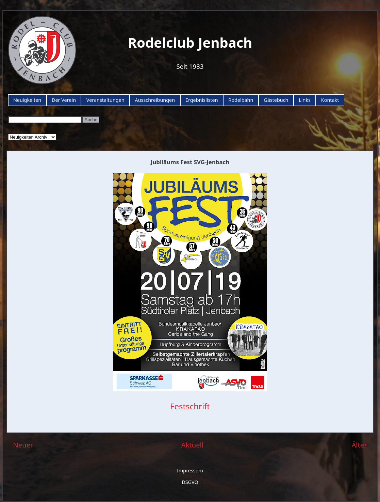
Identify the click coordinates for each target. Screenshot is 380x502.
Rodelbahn (240, 100)
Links (305, 100)
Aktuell (192, 445)
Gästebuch (276, 100)
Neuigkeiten (27, 100)
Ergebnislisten (201, 100)
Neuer (23, 445)
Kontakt (330, 100)
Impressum (190, 470)
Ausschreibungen (155, 100)
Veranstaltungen (105, 100)
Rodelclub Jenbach (190, 42)
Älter (359, 445)
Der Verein (64, 100)
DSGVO (190, 482)
